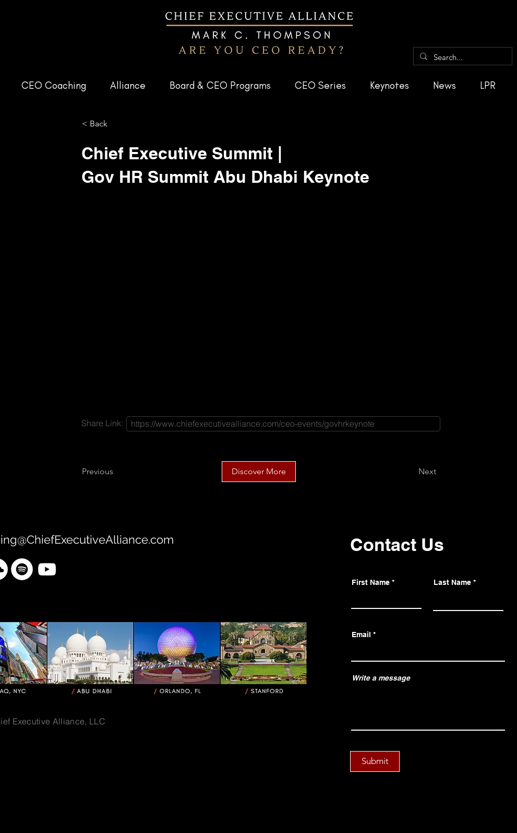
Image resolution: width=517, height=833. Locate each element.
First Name (371, 582)
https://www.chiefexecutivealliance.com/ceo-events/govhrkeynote (253, 423)
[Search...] (462, 57)
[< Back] (116, 123)
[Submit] (375, 761)
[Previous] (116, 471)
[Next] (410, 471)
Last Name (452, 582)
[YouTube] (47, 569)
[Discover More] (259, 471)
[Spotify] (22, 569)
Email (361, 634)
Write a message (381, 678)
